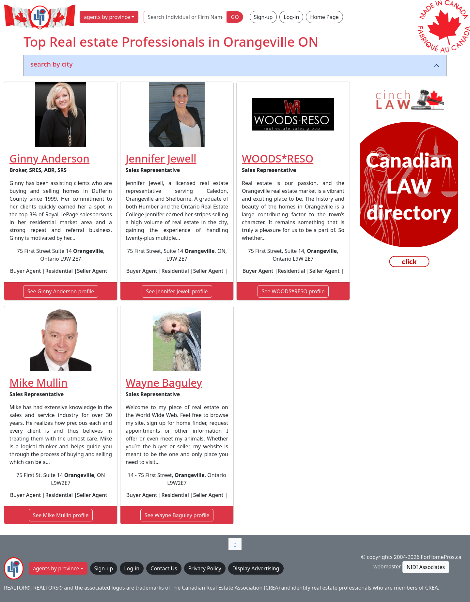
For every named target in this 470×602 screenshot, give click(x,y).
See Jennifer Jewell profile (177, 291)
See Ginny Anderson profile (60, 291)
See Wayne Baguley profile (177, 515)
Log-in (291, 17)
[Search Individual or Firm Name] (185, 17)
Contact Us (163, 568)
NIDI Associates (426, 567)
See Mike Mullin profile (61, 515)
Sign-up (263, 17)
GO (235, 17)
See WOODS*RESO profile (293, 291)
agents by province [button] (107, 17)
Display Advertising (255, 568)
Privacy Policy (204, 568)
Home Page (324, 17)
